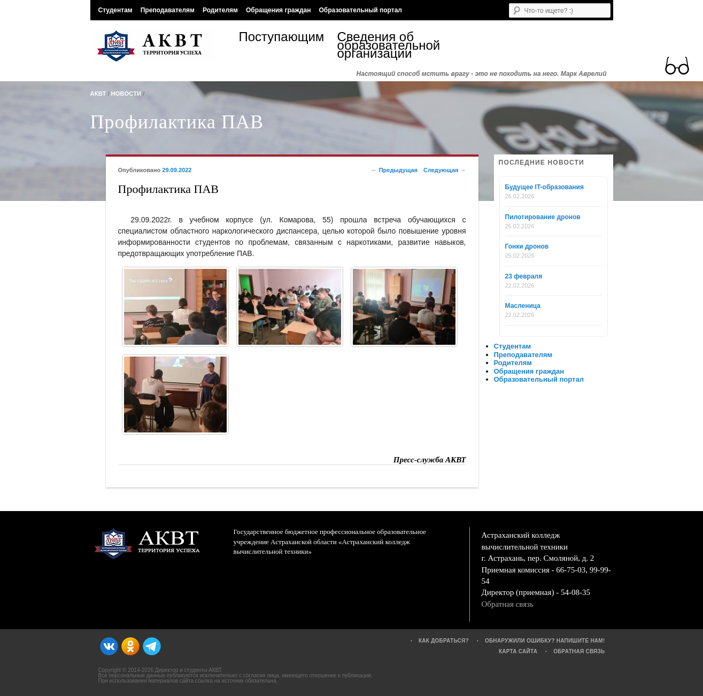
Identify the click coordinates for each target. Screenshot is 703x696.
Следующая (444, 170)
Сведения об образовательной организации (386, 45)
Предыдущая (395, 170)
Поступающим (282, 38)
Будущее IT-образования (544, 187)
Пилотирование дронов (543, 217)
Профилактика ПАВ (177, 122)
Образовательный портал (360, 10)
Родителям (220, 10)
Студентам (115, 10)
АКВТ (98, 93)
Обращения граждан (278, 10)
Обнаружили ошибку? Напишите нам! (545, 641)
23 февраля (524, 276)
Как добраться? (444, 641)
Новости (126, 93)
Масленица (522, 306)
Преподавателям (168, 10)
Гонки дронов (527, 246)
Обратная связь (508, 604)
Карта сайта (518, 651)
